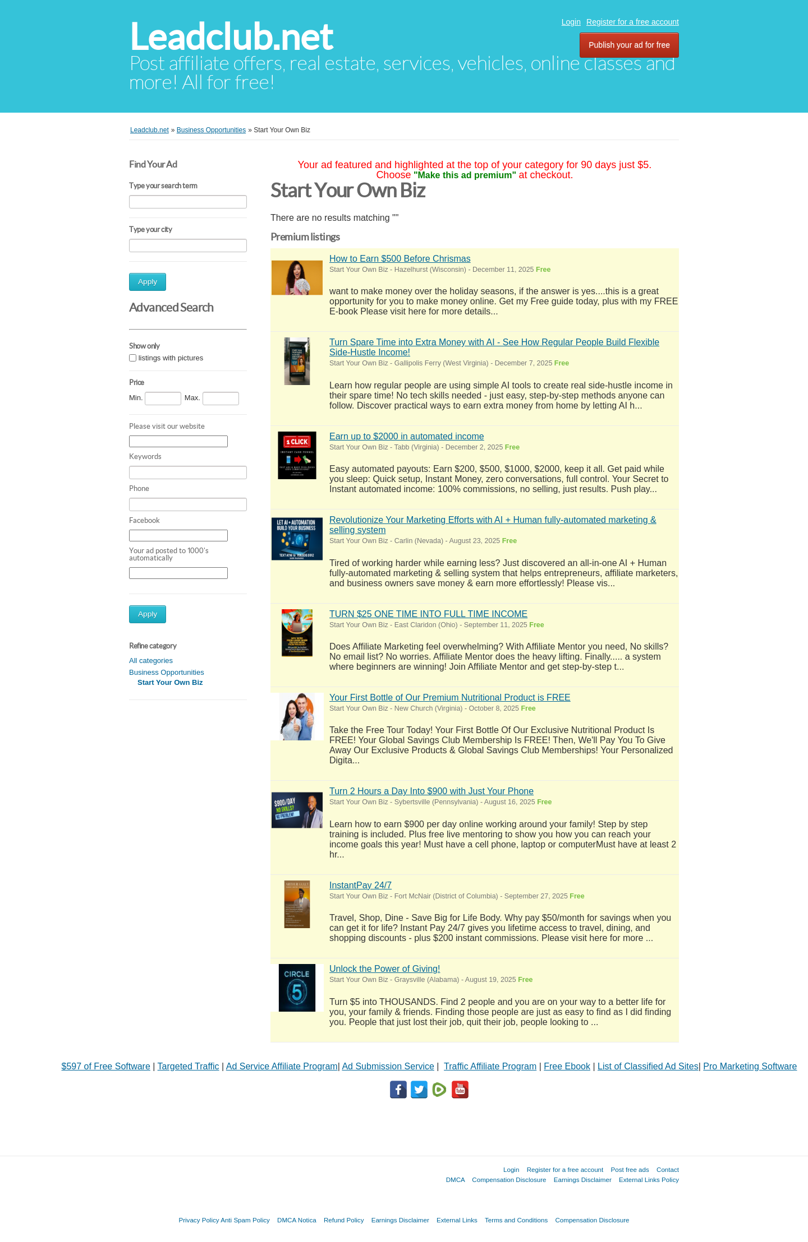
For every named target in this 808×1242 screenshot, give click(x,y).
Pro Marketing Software (750, 1066)
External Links (457, 1220)
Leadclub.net (231, 36)
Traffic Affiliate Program (490, 1066)
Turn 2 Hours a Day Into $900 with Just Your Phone (431, 791)
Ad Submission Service (388, 1066)
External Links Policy (649, 1179)
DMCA (455, 1179)
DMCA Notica (296, 1220)
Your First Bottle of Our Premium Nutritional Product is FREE (450, 697)
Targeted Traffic (188, 1066)
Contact (667, 1169)
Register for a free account (632, 21)
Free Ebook (567, 1066)
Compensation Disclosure (509, 1179)
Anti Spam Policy (245, 1220)
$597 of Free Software (106, 1066)
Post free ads (629, 1169)
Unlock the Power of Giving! (384, 969)
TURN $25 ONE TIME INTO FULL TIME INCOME (428, 614)
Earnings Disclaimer (583, 1179)
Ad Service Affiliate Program (282, 1066)
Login (571, 21)
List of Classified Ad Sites (648, 1066)
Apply (147, 281)
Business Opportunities (166, 672)
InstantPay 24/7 (360, 885)
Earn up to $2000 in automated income (406, 436)
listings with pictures (171, 358)
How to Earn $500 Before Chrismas (400, 258)
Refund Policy (344, 1220)
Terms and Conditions (516, 1220)
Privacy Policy (198, 1220)
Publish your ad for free (629, 44)
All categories (151, 660)
